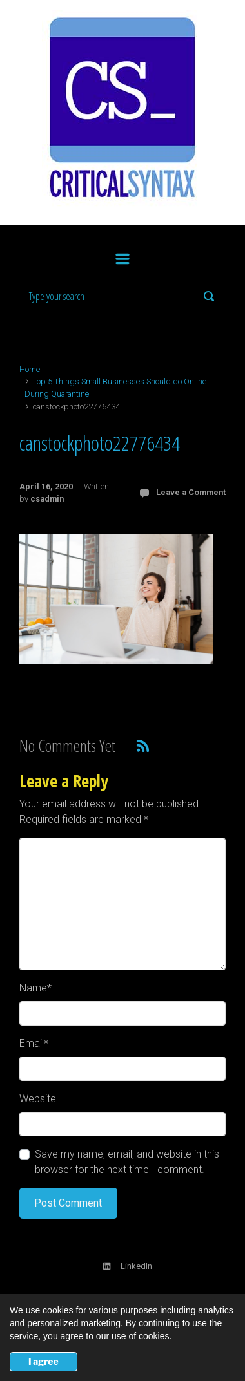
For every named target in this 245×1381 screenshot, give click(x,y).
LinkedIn (127, 1266)
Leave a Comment (191, 492)
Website (37, 1099)
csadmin (47, 498)
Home (29, 369)
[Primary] (122, 256)
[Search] (122, 296)
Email (33, 1043)
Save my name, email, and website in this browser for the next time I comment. (127, 1162)
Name (35, 988)
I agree (43, 1361)
